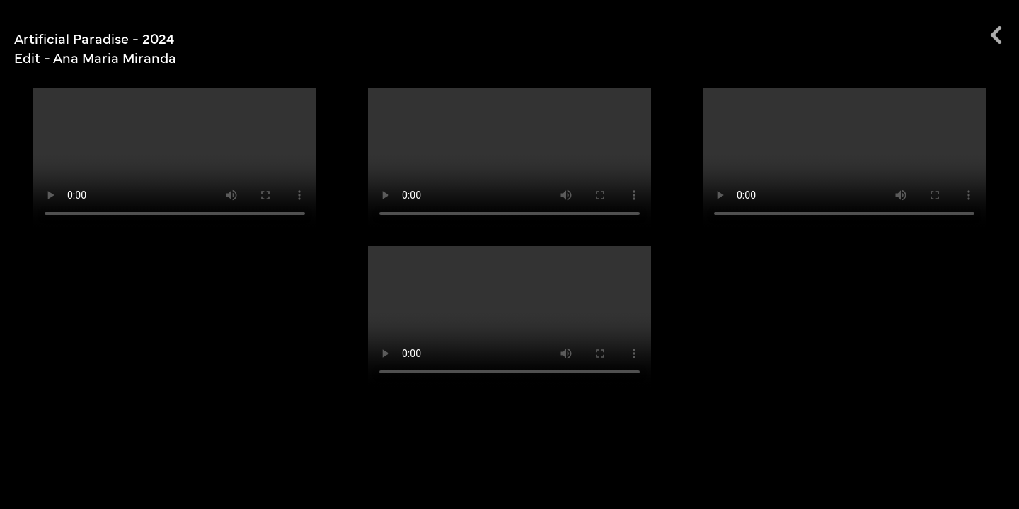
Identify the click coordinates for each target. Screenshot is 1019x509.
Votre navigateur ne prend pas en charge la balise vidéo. (174, 158)
